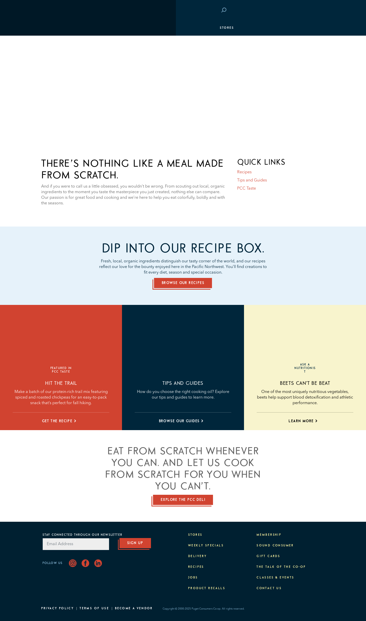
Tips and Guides (252, 180)
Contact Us (269, 588)
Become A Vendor (133, 608)
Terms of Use (94, 608)
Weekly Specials (206, 545)
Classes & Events (303, 73)
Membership (56, 58)
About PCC (311, 104)
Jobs (193, 577)
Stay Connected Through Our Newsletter (82, 535)
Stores (51, 28)
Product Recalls (206, 588)
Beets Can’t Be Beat (305, 383)
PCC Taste (246, 189)
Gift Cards (268, 556)
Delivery (197, 556)
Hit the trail (61, 383)
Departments (57, 43)
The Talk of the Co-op (281, 567)
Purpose (313, 89)
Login (315, 10)
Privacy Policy (57, 608)
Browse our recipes (183, 283)
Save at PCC (291, 10)
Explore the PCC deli (183, 500)
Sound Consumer (275, 545)
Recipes (244, 172)
